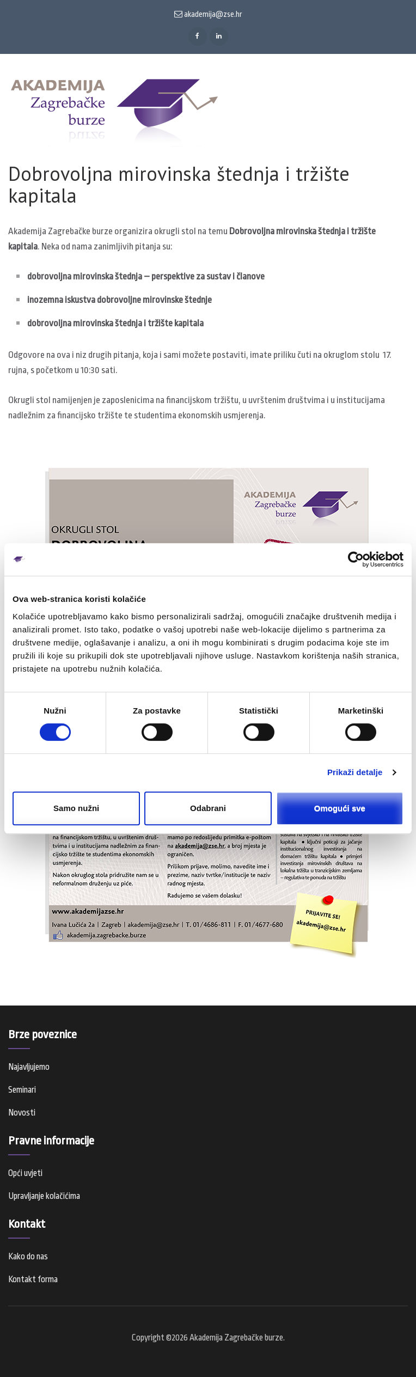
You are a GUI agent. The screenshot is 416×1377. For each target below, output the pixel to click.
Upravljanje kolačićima (44, 1196)
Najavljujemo (29, 1067)
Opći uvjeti (25, 1173)
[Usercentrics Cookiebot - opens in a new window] (355, 559)
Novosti (21, 1113)
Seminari (22, 1090)
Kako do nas (28, 1257)
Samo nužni (76, 808)
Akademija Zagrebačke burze (236, 1338)
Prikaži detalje (355, 772)
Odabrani (208, 808)
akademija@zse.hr (208, 14)
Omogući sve (339, 808)
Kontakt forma (33, 1279)
